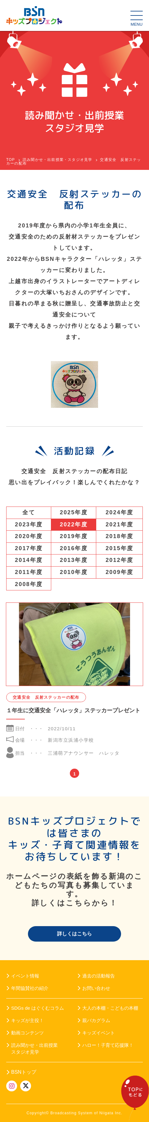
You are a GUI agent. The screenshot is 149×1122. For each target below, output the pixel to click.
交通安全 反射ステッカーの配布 (46, 697)
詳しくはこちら (74, 933)
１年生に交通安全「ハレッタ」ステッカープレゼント (73, 710)
